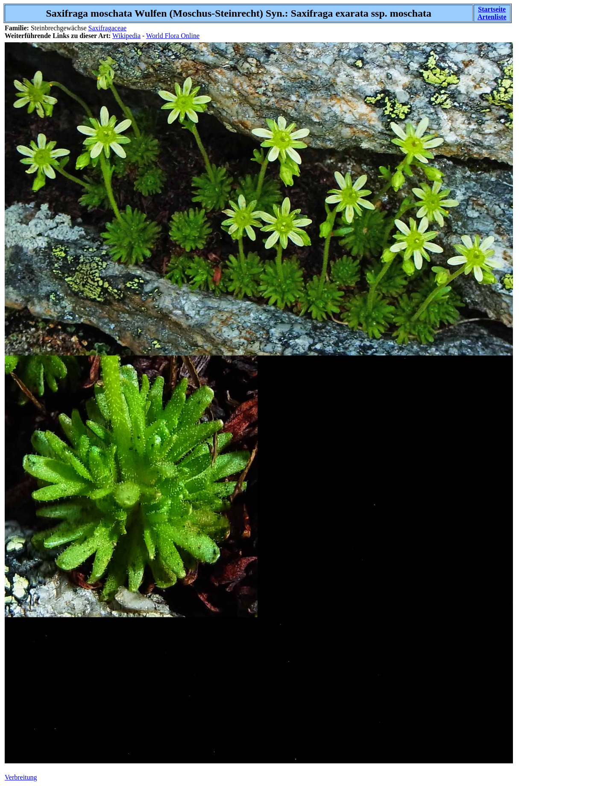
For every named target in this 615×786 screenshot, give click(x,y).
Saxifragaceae (107, 28)
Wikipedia (126, 35)
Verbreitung (21, 777)
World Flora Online (172, 35)
